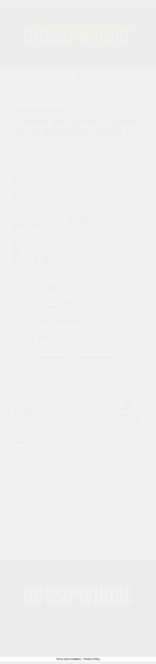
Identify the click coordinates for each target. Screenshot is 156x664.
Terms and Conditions (68, 659)
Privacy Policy (92, 659)
